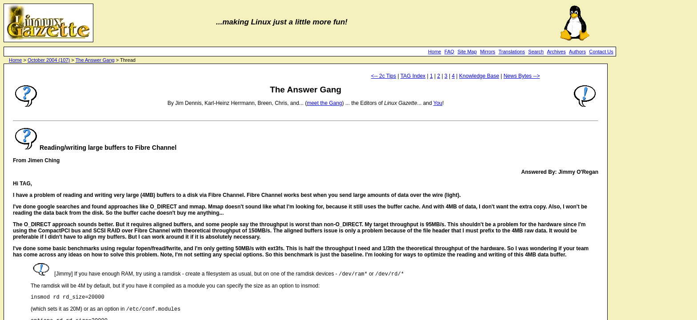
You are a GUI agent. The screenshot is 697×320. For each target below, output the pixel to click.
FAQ (449, 51)
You (437, 103)
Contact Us (601, 51)
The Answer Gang (95, 60)
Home (434, 51)
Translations (511, 51)
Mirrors (487, 51)
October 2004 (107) (49, 60)
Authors (577, 51)
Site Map (467, 51)
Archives (556, 51)
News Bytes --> (522, 76)
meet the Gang (324, 103)
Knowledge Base (479, 76)
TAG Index (413, 76)
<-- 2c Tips (383, 76)
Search (536, 51)
